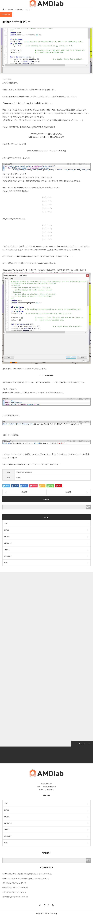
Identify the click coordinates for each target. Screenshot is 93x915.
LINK (6, 561)
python (18, 476)
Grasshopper (6, 14)
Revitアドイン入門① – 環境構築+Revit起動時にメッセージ (21, 872)
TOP (5, 522)
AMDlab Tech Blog (51, 912)
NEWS (6, 528)
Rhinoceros (28, 470)
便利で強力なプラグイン (10, 881)
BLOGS (6, 535)
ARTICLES (7, 541)
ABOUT (6, 548)
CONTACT (7, 554)
